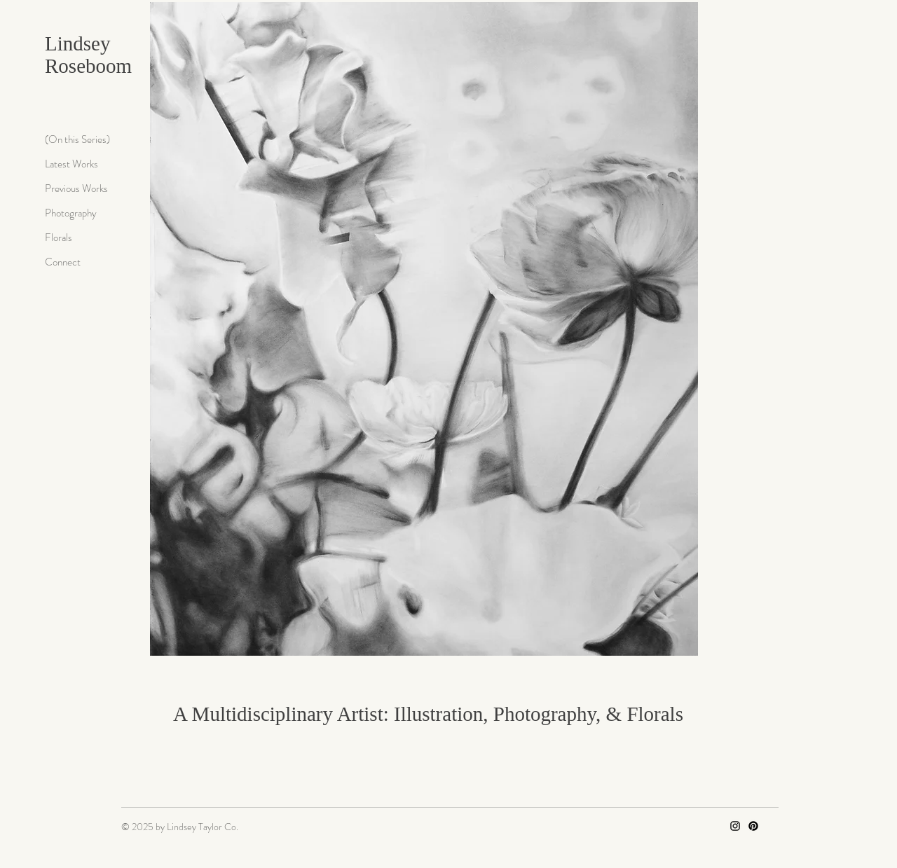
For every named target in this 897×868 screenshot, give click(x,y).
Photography (71, 213)
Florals (58, 237)
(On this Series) (77, 139)
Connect (63, 262)
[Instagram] (735, 826)
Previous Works (76, 188)
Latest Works (71, 164)
